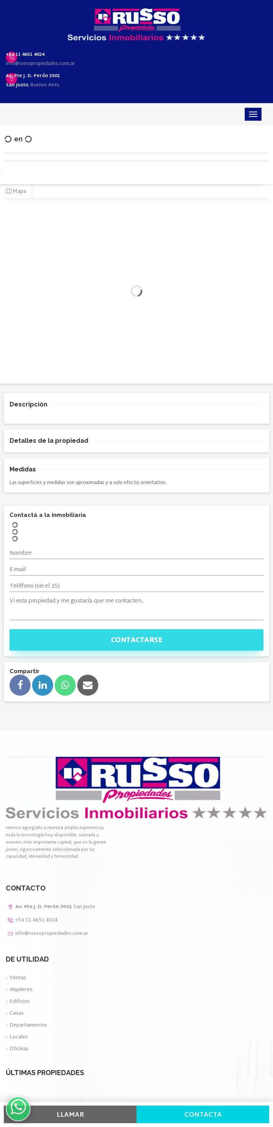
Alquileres (21, 989)
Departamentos (28, 1025)
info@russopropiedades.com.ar (40, 64)
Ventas (18, 978)
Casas (17, 1013)
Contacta (203, 1115)
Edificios (20, 1001)
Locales (19, 1037)
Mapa (16, 191)
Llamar (70, 1115)
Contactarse (136, 640)
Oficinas (19, 1049)
